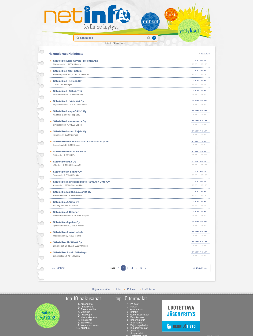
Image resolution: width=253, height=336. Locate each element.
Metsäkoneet (137, 317)
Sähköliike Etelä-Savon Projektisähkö (75, 60)
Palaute (131, 289)
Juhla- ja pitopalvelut (136, 332)
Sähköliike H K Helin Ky (67, 81)
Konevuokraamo (90, 325)
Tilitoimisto (86, 319)
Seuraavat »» (199, 268)
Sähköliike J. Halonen (66, 212)
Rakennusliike (88, 309)
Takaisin (205, 53)
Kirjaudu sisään (101, 289)
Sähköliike (86, 322)
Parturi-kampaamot (136, 308)
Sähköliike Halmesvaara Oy (69, 121)
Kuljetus (85, 327)
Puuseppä (86, 314)
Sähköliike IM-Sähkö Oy (67, 171)
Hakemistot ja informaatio (137, 321)
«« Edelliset (58, 268)
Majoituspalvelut (139, 325)
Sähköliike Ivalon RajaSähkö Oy (72, 191)
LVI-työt (134, 304)
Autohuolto (87, 304)
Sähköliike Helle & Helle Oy (69, 151)
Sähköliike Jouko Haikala (68, 232)
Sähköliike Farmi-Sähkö (67, 70)
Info (118, 289)
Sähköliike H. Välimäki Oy (68, 101)
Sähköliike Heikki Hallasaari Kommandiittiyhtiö (81, 141)
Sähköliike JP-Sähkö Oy (67, 242)
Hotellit (134, 312)
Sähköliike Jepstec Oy (66, 222)
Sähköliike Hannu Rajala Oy (70, 131)
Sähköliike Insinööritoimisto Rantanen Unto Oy (81, 181)
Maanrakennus (89, 317)
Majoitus (85, 312)
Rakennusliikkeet (139, 314)
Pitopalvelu (87, 306)
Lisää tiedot (148, 289)
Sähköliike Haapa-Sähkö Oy (70, 111)
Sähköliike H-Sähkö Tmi (67, 91)
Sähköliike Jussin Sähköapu (70, 252)
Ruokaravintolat (139, 327)
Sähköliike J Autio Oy (66, 202)
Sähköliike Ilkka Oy (64, 161)
